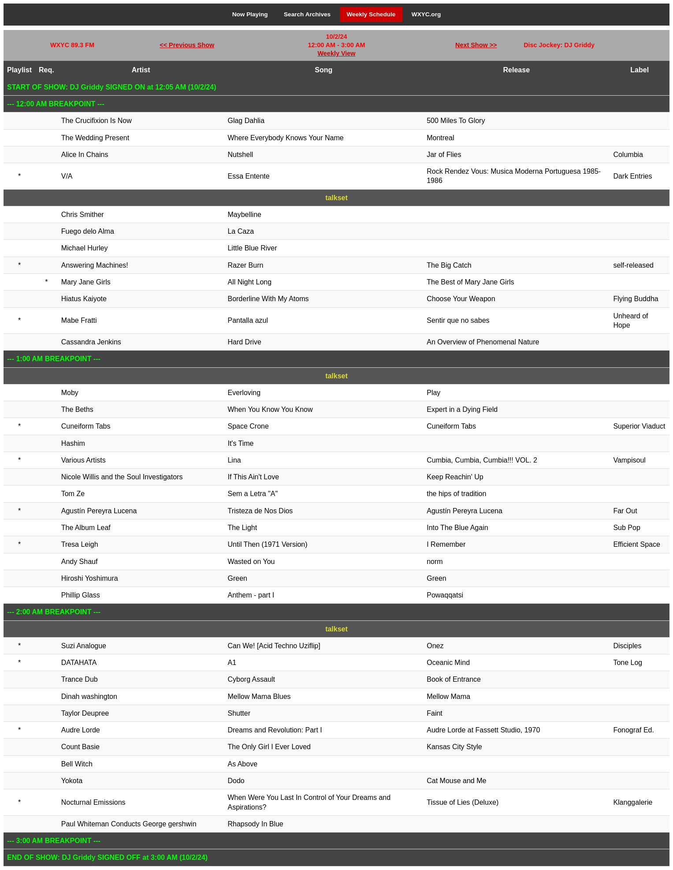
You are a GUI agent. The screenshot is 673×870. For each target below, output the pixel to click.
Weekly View (337, 53)
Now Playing (250, 14)
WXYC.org (426, 14)
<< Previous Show (187, 45)
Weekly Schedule (371, 14)
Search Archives (307, 14)
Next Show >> (476, 45)
